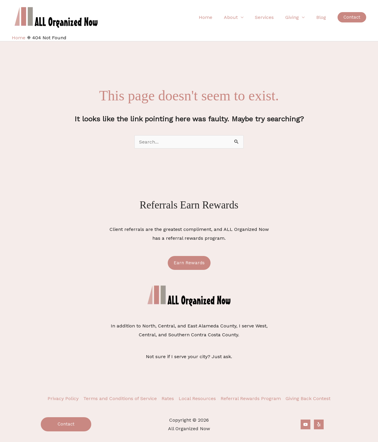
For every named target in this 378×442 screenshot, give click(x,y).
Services (269, 17)
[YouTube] (305, 424)
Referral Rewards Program (251, 398)
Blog (322, 17)
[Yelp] (319, 424)
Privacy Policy (63, 398)
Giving (295, 17)
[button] (352, 17)
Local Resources (197, 398)
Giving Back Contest (308, 398)
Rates (168, 398)
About (238, 17)
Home (214, 17)
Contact (66, 424)
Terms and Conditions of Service (120, 398)
